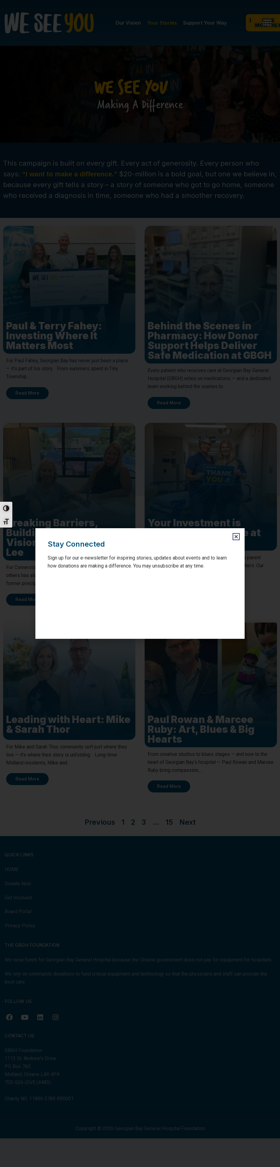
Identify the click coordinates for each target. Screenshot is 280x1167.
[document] (140, 583)
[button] (236, 536)
